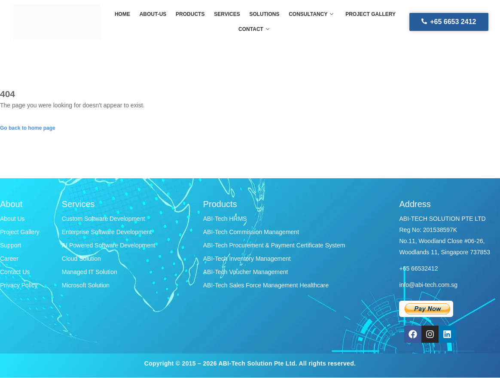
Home (124, 14)
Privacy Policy (18, 285)
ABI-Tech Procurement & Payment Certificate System (274, 245)
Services (227, 14)
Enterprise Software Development (107, 232)
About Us (12, 218)
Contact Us (15, 271)
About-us (154, 14)
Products (191, 14)
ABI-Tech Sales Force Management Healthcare (266, 285)
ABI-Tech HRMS (225, 218)
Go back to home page (27, 128)
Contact (253, 29)
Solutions (264, 14)
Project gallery (368, 14)
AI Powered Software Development (108, 245)
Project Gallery (20, 232)
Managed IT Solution (89, 271)
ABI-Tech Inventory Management (247, 258)
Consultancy (309, 14)
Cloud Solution (81, 258)
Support (10, 245)
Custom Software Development (103, 218)
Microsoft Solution (86, 285)
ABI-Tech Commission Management (251, 232)
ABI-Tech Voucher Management (245, 271)
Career (9, 258)
